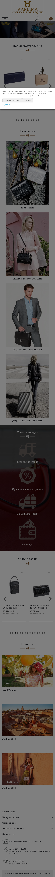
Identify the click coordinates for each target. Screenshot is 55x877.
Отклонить (27, 100)
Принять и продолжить (12, 100)
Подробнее (6, 105)
